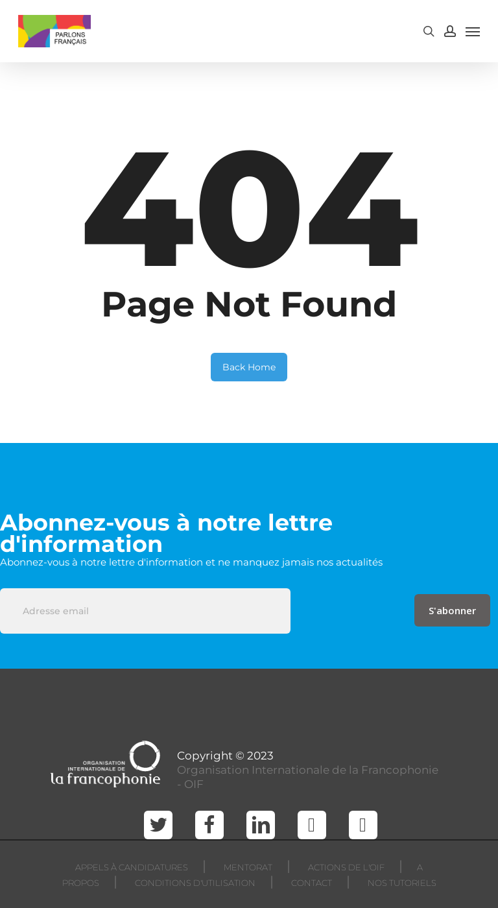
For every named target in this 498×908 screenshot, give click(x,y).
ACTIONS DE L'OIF (346, 867)
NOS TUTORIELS (402, 883)
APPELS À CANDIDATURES (131, 867)
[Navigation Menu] (473, 31)
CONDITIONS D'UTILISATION (195, 883)
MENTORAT (248, 867)
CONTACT (311, 883)
